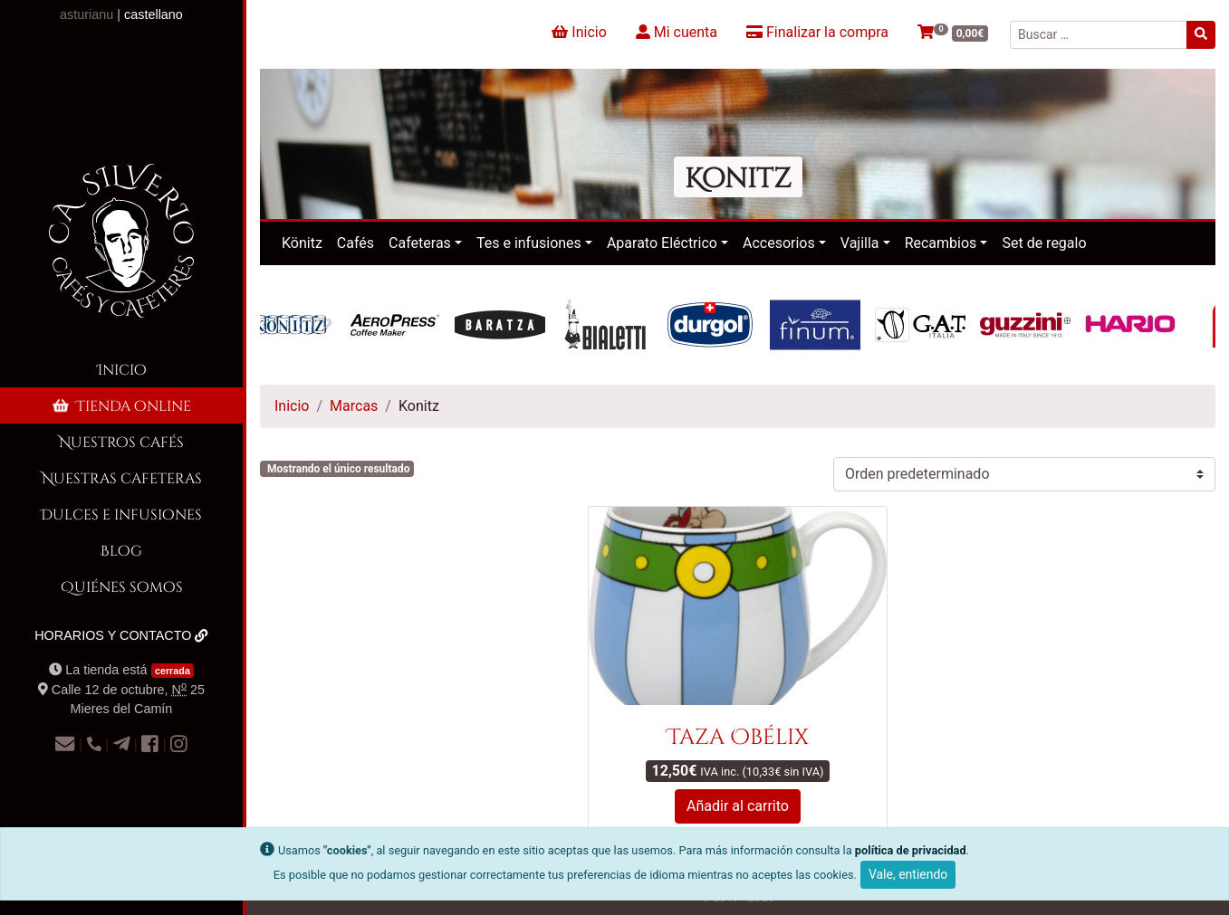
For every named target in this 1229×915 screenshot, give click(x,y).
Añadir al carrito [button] (738, 806)
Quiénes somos (122, 586)
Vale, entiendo (908, 874)
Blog (121, 549)
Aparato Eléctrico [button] (662, 243)
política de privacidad (910, 850)
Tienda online (120, 405)
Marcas (354, 406)
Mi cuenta (676, 32)
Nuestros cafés (121, 441)
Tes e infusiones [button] (528, 243)
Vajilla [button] (859, 243)
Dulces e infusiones (121, 513)
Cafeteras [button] (420, 243)
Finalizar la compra (817, 32)
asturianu (86, 14)
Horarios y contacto (121, 635)
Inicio (122, 368)
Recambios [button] (941, 243)
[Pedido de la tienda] (1024, 474)
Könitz (302, 243)
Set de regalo (1044, 243)
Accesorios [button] (779, 243)
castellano (153, 14)
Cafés (355, 243)
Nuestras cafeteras (122, 477)
